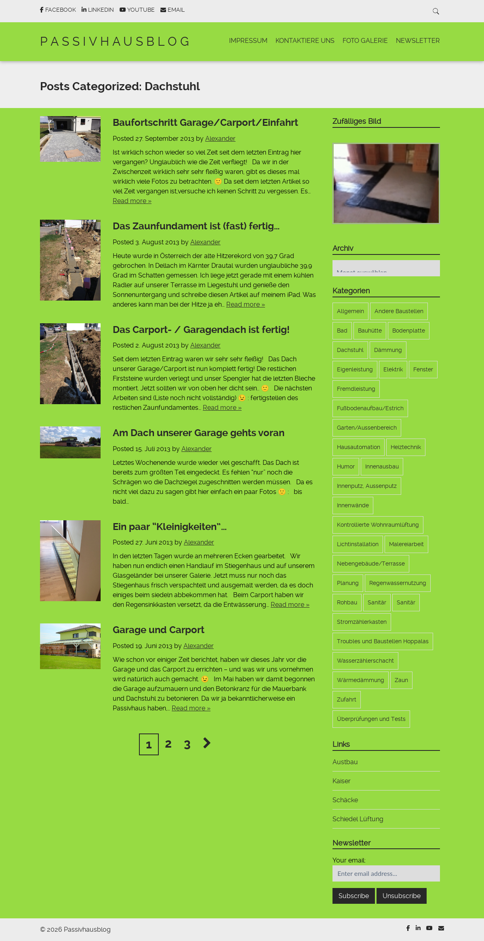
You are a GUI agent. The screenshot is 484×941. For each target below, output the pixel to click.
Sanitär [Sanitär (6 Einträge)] (377, 602)
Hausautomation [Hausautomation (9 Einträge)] (358, 447)
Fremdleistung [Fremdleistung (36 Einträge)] (356, 389)
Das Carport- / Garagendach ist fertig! (201, 329)
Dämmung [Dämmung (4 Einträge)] (388, 350)
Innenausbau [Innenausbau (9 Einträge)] (382, 466)
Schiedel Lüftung (357, 819)
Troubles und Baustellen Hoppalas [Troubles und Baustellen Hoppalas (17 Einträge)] (383, 641)
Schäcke (345, 800)
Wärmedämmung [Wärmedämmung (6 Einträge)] (360, 680)
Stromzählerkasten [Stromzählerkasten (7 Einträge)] (362, 622)
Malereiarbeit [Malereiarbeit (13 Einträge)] (406, 544)
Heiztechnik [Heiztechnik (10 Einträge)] (406, 447)
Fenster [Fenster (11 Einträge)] (423, 369)
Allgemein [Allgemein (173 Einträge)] (350, 311)
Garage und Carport (158, 630)
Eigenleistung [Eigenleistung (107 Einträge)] (355, 369)
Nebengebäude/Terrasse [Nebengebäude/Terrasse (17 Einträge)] (371, 563)
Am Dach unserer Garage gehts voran (198, 433)
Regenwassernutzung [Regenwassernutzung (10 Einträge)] (397, 583)
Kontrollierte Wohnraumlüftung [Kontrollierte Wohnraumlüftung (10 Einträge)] (378, 524)
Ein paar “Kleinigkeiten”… (170, 526)
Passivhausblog (116, 41)
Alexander (220, 138)
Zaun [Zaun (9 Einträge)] (401, 680)
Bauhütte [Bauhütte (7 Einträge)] (370, 330)
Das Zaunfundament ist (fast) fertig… (196, 226)
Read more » (132, 201)
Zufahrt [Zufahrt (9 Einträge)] (346, 699)
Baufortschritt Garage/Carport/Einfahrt (205, 122)
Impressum (248, 41)
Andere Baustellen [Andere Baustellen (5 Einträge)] (399, 311)
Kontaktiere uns (305, 41)
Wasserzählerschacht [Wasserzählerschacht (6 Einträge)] (365, 660)
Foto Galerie (365, 41)
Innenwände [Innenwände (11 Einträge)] (353, 505)
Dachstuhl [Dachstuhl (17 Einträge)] (350, 350)
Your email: (349, 860)
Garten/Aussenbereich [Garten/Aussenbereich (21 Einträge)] (367, 427)
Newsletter (418, 41)
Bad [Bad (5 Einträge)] (342, 330)
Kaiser (341, 781)
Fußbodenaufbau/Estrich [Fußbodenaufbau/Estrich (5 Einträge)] (370, 408)
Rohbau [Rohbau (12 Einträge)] (347, 602)
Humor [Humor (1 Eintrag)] (346, 466)
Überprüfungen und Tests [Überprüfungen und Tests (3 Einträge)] (371, 719)
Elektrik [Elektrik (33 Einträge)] (393, 369)
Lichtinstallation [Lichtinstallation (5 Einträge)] (358, 544)
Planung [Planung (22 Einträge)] (348, 583)
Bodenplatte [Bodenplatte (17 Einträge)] (408, 330)
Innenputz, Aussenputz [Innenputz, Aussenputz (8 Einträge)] (367, 486)
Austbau (345, 762)
